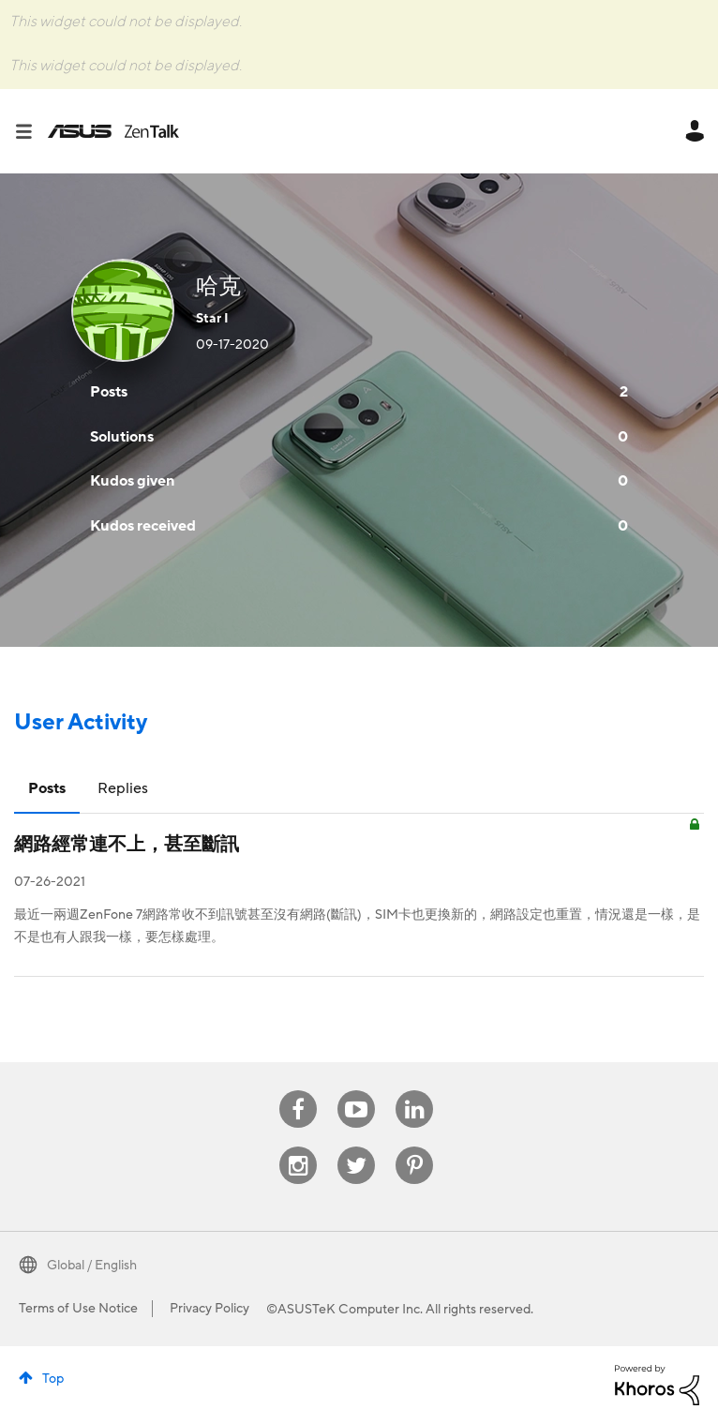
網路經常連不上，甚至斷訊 (126, 844)
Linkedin (414, 1090)
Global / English (92, 1265)
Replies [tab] (122, 788)
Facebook (298, 1090)
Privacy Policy (209, 1308)
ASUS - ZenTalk (113, 131)
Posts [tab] (47, 788)
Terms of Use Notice (78, 1308)
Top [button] (53, 1379)
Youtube (356, 1090)
